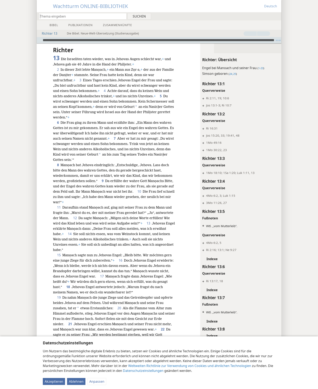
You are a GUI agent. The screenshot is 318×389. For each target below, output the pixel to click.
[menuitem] (276, 16)
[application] (159, 40)
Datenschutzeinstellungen (143, 370)
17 (123, 276)
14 (83, 234)
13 (148, 223)
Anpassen (96, 381)
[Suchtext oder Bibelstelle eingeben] (80, 16)
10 (145, 191)
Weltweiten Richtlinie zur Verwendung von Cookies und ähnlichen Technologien (189, 366)
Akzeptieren (54, 381)
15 (59, 255)
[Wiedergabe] (39, 40)
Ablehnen (76, 381)
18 (102, 287)
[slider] (158, 40)
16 (120, 260)
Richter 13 (47, 33)
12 (75, 218)
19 (59, 297)
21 (70, 324)
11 (59, 207)
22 (162, 329)
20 (119, 308)
